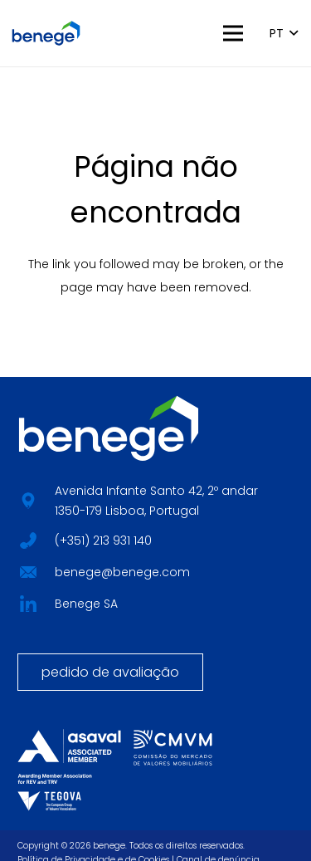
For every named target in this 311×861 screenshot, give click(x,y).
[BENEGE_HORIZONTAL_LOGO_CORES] (46, 33)
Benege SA (86, 603)
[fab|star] (27, 539)
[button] (232, 33)
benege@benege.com (122, 572)
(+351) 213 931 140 (103, 540)
